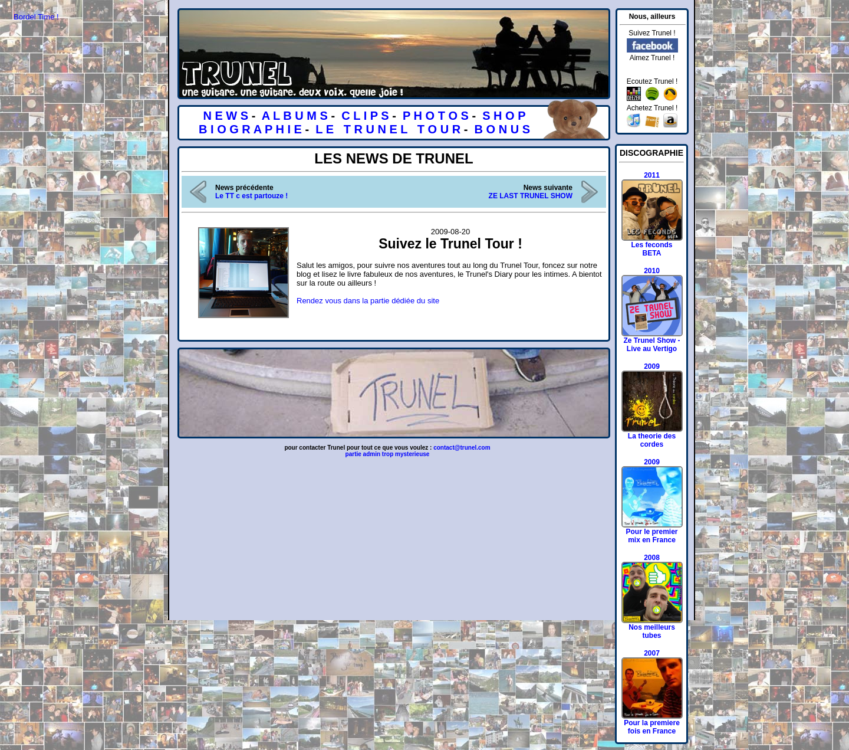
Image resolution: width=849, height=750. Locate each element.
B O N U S (502, 129)
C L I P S (365, 115)
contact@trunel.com (461, 447)
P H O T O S (436, 115)
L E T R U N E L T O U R (387, 129)
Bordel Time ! (36, 16)
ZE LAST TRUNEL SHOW (530, 196)
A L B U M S (295, 115)
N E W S (225, 115)
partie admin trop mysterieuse (387, 454)
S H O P (503, 115)
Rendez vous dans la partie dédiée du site (368, 300)
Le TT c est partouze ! (251, 196)
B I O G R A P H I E (250, 129)
